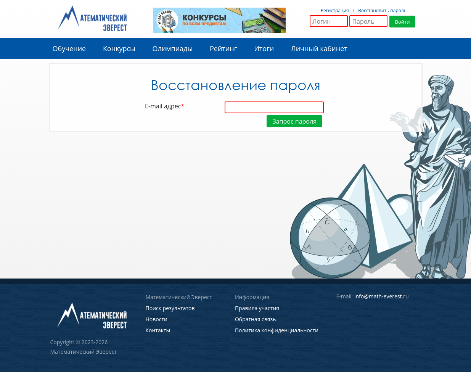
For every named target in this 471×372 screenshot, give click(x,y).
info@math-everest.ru (381, 296)
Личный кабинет (319, 48)
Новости (156, 319)
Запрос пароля (294, 121)
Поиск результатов (170, 308)
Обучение (69, 48)
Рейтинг (223, 48)
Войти (402, 21)
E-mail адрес (166, 106)
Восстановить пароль (382, 10)
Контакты (158, 330)
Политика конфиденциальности (276, 330)
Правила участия (257, 308)
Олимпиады (173, 48)
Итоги (264, 48)
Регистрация (335, 10)
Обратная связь (255, 319)
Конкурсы (119, 48)
